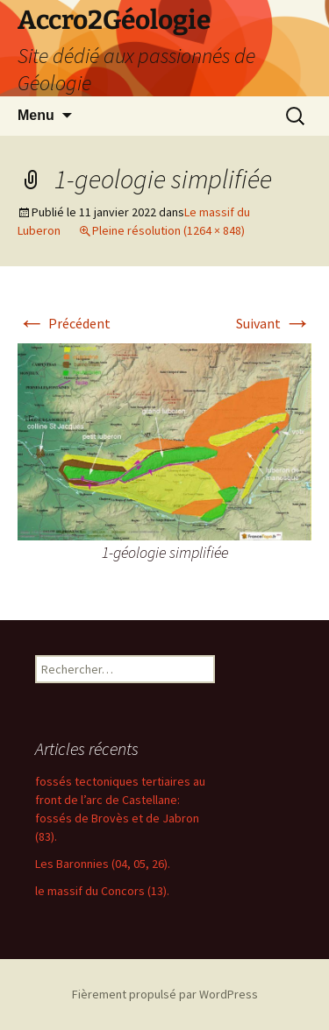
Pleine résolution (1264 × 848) (168, 230)
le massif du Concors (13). (102, 891)
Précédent (64, 323)
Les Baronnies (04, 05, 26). (102, 863)
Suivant (273, 323)
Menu (36, 115)
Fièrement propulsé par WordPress (165, 994)
